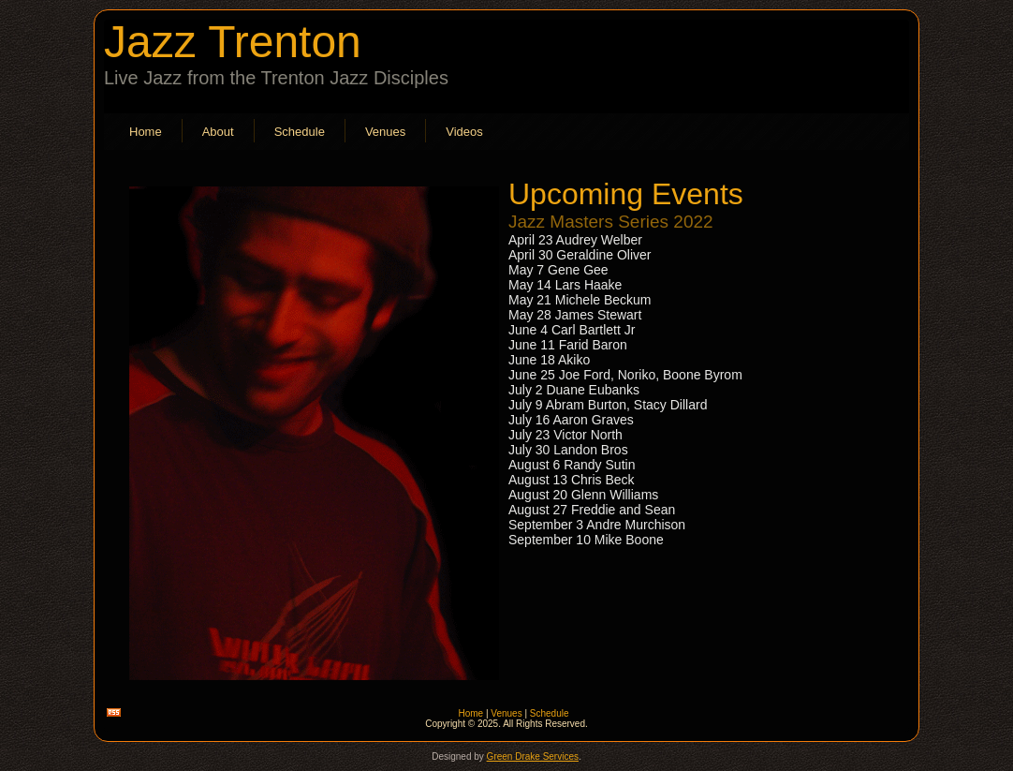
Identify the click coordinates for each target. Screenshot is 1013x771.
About (218, 132)
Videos (464, 132)
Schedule (299, 132)
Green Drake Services (533, 756)
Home (145, 132)
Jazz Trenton (232, 42)
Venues (385, 132)
